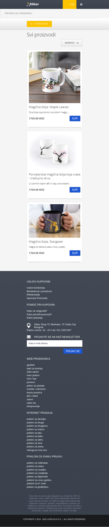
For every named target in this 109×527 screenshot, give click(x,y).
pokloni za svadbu (36, 469)
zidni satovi (33, 371)
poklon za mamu (35, 429)
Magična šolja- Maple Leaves (49, 107)
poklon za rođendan (37, 462)
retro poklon (33, 375)
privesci (31, 382)
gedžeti (31, 365)
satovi (30, 399)
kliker (33, 4)
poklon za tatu (34, 432)
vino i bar (32, 378)
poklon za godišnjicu (37, 487)
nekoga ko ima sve (37, 450)
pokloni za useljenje (37, 473)
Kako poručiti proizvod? (39, 314)
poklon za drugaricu (37, 425)
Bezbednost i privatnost (39, 291)
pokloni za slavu (35, 466)
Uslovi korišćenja (36, 287)
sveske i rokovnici (36, 389)
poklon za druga (35, 422)
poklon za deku (35, 439)
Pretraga (103, 13)
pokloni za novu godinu (39, 480)
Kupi (75, 118)
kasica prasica (34, 392)
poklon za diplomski (37, 476)
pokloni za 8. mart (36, 483)
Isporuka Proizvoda (37, 298)
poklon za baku (35, 436)
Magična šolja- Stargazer (46, 241)
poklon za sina (34, 443)
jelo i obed (32, 395)
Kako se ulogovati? (37, 310)
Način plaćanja (35, 317)
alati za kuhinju (35, 368)
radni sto (31, 402)
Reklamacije (33, 294)
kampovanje (33, 406)
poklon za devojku (36, 419)
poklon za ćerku (35, 446)
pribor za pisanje (35, 385)
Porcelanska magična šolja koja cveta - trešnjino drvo (54, 176)
